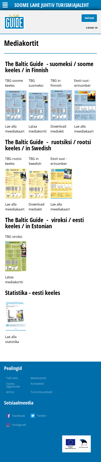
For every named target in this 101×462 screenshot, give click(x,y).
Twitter (41, 416)
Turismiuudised (41, 392)
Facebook (18, 416)
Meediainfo (38, 378)
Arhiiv (10, 392)
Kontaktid (37, 384)
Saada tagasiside (13, 385)
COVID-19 (91, 27)
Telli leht (12, 378)
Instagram (19, 425)
